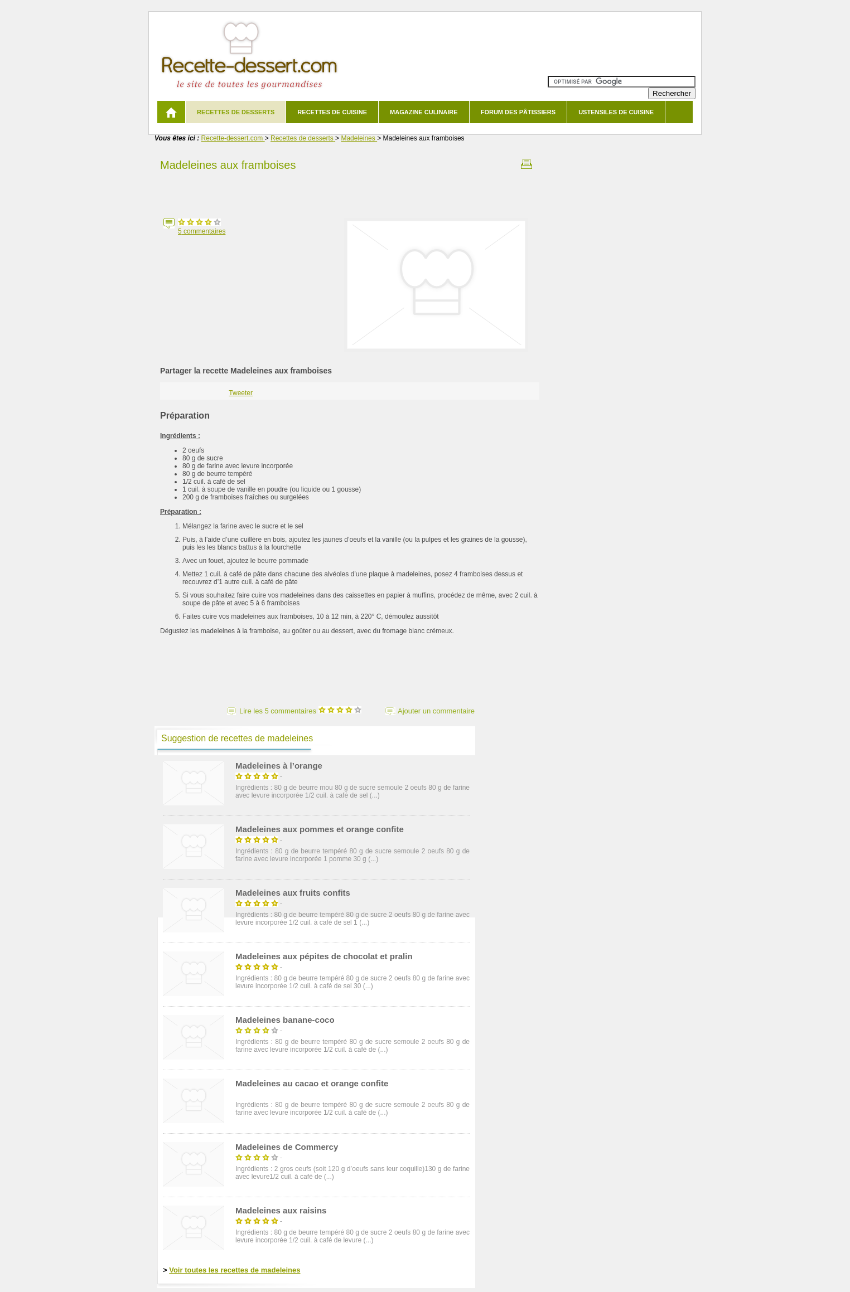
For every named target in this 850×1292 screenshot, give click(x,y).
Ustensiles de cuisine (616, 112)
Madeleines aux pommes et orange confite (319, 829)
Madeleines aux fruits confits (292, 892)
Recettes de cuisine (332, 112)
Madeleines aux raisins (280, 1210)
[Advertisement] (349, 191)
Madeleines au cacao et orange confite (311, 1083)
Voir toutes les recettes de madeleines (234, 1270)
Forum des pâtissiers (518, 112)
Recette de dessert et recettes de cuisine (249, 55)
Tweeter (241, 393)
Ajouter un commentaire (436, 711)
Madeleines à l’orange (278, 765)
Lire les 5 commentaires (300, 711)
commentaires (201, 231)
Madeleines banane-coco (285, 1019)
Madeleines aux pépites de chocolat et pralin (324, 956)
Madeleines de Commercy (286, 1147)
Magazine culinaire (424, 112)
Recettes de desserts (235, 112)
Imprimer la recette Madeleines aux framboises (526, 164)
